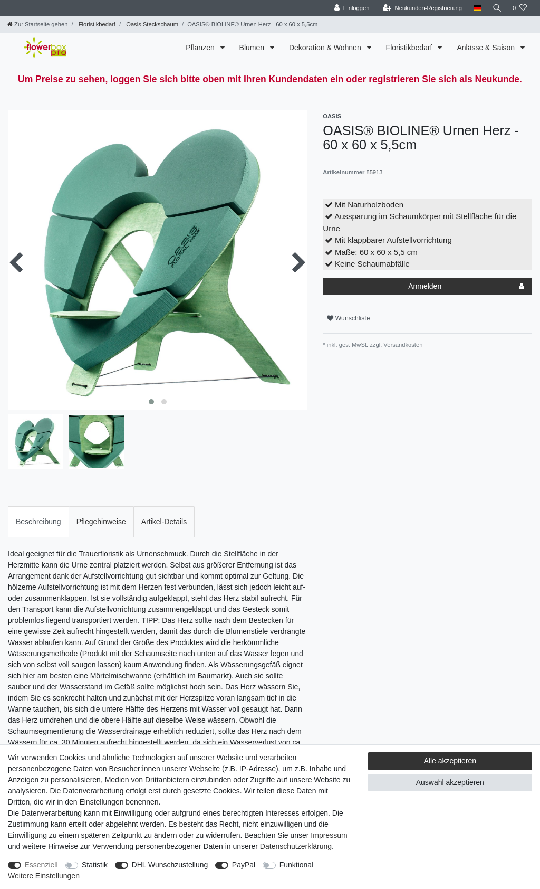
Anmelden (466, 286)
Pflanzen (201, 47)
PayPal (243, 864)
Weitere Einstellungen (44, 876)
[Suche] (496, 8)
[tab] (38, 521)
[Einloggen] (349, 8)
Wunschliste (348, 318)
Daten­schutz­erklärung (296, 846)
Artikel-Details (164, 521)
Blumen (252, 47)
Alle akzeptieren (450, 760)
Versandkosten (402, 345)
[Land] (475, 8)
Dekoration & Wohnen (326, 47)
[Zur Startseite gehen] (37, 24)
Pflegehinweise (101, 521)
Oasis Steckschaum (151, 24)
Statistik (95, 864)
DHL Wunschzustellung (170, 864)
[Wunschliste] (520, 8)
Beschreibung (38, 521)
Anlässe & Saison (487, 47)
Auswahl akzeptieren (450, 782)
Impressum (329, 835)
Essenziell (41, 864)
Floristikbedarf (96, 24)
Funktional (296, 864)
